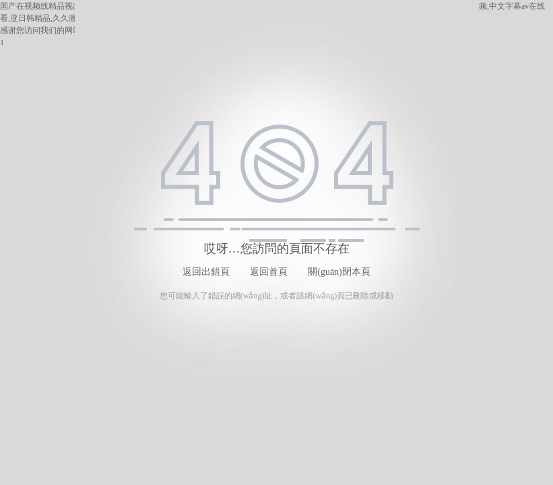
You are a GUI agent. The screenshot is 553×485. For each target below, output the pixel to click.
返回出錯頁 (206, 272)
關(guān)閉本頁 (339, 272)
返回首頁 (269, 272)
